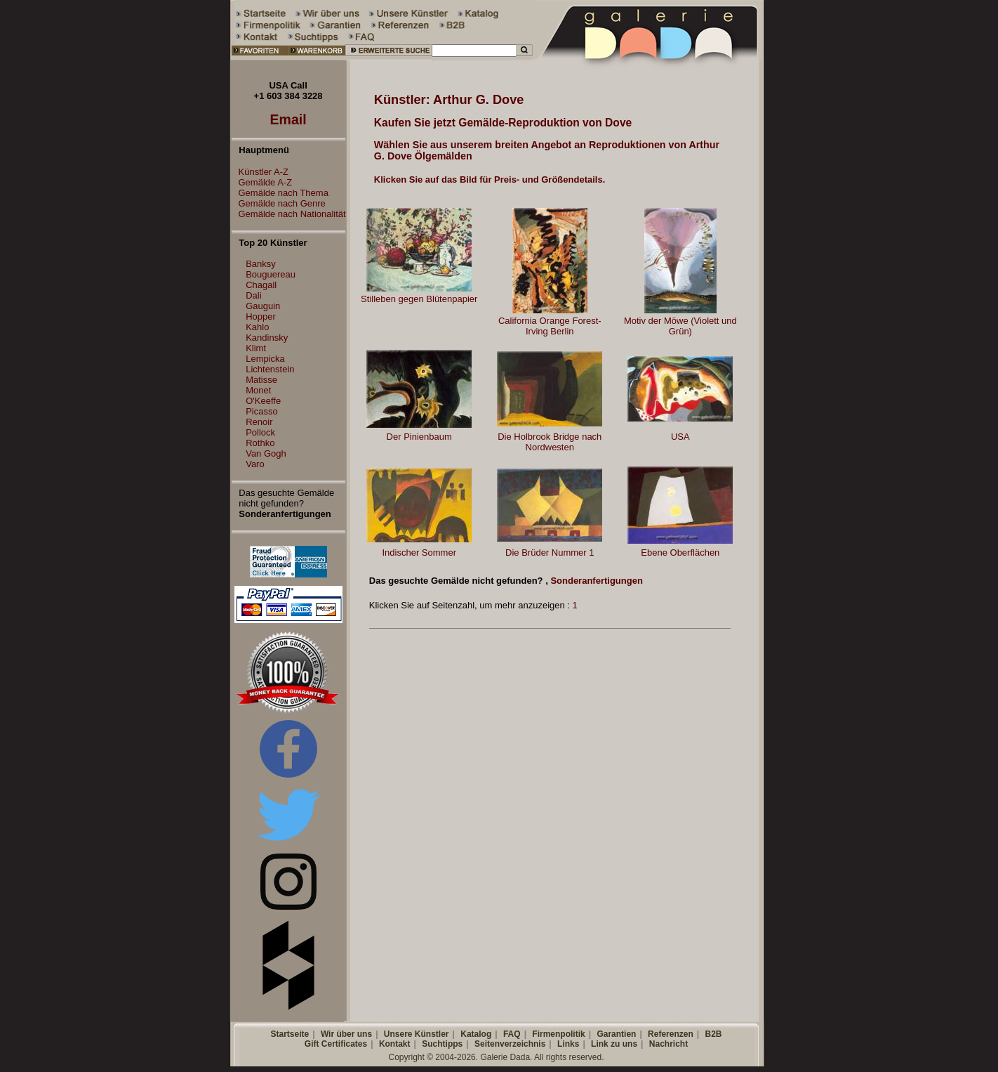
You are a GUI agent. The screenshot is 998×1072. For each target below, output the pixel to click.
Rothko (260, 443)
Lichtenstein (270, 369)
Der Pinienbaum (419, 436)
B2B (713, 1034)
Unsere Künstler (416, 1034)
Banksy (261, 264)
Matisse (261, 379)
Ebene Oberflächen (680, 552)
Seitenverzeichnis (509, 1044)
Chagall (261, 285)
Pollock (260, 432)
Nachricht (668, 1044)
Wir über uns (346, 1034)
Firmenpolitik (558, 1034)
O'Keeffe (263, 401)
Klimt (256, 348)
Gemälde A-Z (262, 182)
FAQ (512, 1034)
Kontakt (395, 1044)
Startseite (289, 1034)
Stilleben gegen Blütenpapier (419, 299)
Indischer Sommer (418, 552)
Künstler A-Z (260, 171)
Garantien (616, 1034)
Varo (255, 464)
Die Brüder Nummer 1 (549, 552)
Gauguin (263, 306)
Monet (258, 390)
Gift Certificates (336, 1044)
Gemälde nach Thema (280, 193)
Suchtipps (442, 1044)
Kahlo (257, 327)
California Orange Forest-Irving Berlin (549, 325)
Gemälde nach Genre (279, 203)
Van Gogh (266, 453)
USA (680, 436)
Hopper (261, 316)
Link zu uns (614, 1044)
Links (568, 1044)
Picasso (262, 411)
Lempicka (265, 358)
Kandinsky (267, 337)
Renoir (259, 422)
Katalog (475, 1034)
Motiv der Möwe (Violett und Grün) (680, 325)
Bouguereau (270, 274)
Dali (253, 295)
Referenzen (670, 1034)
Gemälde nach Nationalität (289, 214)
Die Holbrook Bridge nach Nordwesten (549, 441)
